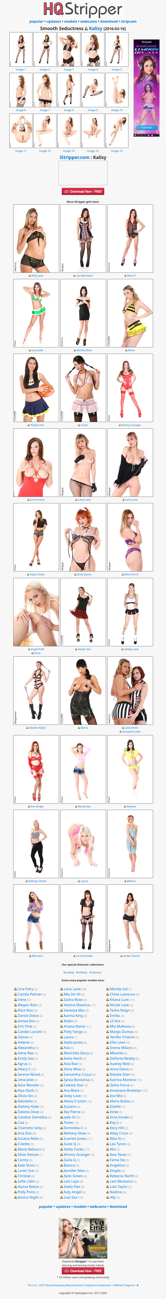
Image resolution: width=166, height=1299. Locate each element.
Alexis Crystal (75, 1101)
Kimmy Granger (131, 425)
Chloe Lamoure (122, 994)
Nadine (116, 1191)
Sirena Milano (121, 1047)
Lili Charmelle (84, 956)
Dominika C (73, 1127)
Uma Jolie (37, 350)
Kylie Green (73, 1175)
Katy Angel (73, 1191)
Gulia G (70, 1159)
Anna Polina (37, 499)
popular (36, 21)
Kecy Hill (117, 1127)
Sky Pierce (72, 1111)
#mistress (95, 972)
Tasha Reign (120, 1010)
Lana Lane (84, 499)
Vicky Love (72, 1095)
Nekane (131, 806)
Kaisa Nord (73, 1058)
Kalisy (95, 28)
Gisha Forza (119, 1084)
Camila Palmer (30, 994)
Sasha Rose (73, 999)
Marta (84, 727)
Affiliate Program (124, 1285)
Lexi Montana (121, 1181)
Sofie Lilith (26, 1181)
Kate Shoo (26, 1165)
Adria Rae (26, 1052)
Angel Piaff (37, 649)
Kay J (114, 1122)
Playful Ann (37, 425)
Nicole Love (119, 1004)
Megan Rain (27, 1004)
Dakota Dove (28, 1111)
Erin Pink (25, 1026)
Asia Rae (71, 1063)
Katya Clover (37, 574)
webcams (88, 21)
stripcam (128, 21)
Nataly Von (84, 649)
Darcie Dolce (28, 1015)
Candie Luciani (30, 1031)
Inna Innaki (119, 1117)
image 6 (20, 108)
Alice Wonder (29, 1084)
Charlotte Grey (30, 1127)
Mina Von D (131, 574)
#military (81, 972)
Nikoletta (25, 1101)
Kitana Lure (119, 999)
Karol (37, 653)
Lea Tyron (118, 1143)
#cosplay (68, 972)
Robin (68, 1020)
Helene (23, 1042)
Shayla (115, 1170)
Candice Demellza (32, 1117)
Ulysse (23, 1036)
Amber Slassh (131, 956)
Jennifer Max (74, 1170)
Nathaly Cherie (37, 881)
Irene (22, 999)
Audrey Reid (120, 1063)
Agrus (22, 1063)
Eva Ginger (37, 806)
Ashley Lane (131, 649)
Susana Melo (28, 1138)
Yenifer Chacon (122, 1036)
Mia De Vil (72, 994)
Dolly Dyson (84, 574)
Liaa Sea (70, 1197)
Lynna (84, 881)
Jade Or (70, 1117)
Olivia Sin (25, 1095)
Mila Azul (37, 956)
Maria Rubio (120, 1101)
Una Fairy (25, 988)
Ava (67, 1047)
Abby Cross (119, 1133)
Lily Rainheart (84, 275)
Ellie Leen (117, 1042)
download (109, 21)
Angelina (117, 1165)
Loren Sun (26, 1170)
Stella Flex (72, 1186)
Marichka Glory (76, 1052)
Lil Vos (115, 1020)
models (70, 21)
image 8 (68, 108)
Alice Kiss (25, 1010)
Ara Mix (116, 1095)
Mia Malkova (120, 1026)
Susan (84, 425)
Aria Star (25, 1133)
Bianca (69, 1165)
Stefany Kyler (28, 1106)
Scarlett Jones (75, 1138)
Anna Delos (119, 1068)
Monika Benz (84, 350)
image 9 (92, 108)
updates (54, 21)
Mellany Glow (75, 1133)
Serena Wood (29, 1074)
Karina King (73, 1015)
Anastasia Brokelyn (126, 1090)
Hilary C (24, 1068)
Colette (24, 1143)
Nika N (115, 1138)
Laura (68, 1036)
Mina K (131, 275)
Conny (23, 1159)
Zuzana (70, 1106)
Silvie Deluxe (28, 1154)
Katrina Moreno (123, 1079)
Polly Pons (26, 1191)
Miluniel (116, 1052)
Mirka (131, 350)
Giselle (115, 1106)
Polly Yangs (73, 1031)
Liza (21, 1122)
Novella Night (37, 727)
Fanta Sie (117, 1159)
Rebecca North (122, 1175)
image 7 (44, 108)
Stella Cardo (74, 1149)
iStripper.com (74, 157)
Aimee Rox (26, 1020)
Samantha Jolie (131, 731)
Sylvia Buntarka (76, 1079)
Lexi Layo (71, 1181)
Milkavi (131, 881)
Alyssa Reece (28, 1186)
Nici (113, 1149)
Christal (24, 1175)
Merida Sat (119, 988)
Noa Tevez (118, 1154)
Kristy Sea (26, 1058)
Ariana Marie (74, 1026)
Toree (68, 1122)
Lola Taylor (119, 1186)
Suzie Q (70, 1143)
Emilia (115, 1015)
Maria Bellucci (29, 1149)
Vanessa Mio (74, 1010)
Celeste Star (73, 1084)
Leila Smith (131, 727)
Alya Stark (26, 1090)
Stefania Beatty (122, 1058)
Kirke (114, 1111)
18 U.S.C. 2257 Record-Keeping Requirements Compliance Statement (69, 1285)
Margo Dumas (122, 1031)
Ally (113, 1197)
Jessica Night (28, 1197)
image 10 (116, 108)
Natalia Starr (120, 1074)
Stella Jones (73, 1042)
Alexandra (26, 1047)
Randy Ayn (84, 806)
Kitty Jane (37, 275)
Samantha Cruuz (77, 1074)
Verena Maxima (77, 1004)
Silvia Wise (72, 1068)
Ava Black (72, 1090)
